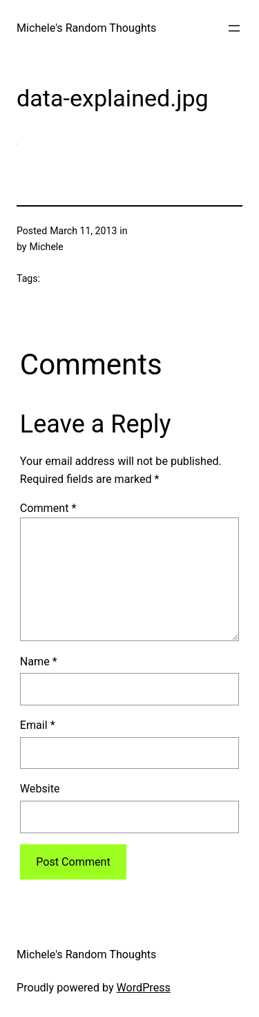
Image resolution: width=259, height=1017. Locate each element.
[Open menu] (234, 28)
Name (38, 661)
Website (40, 788)
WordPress (144, 987)
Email (37, 725)
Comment (48, 508)
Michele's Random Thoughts (86, 28)
